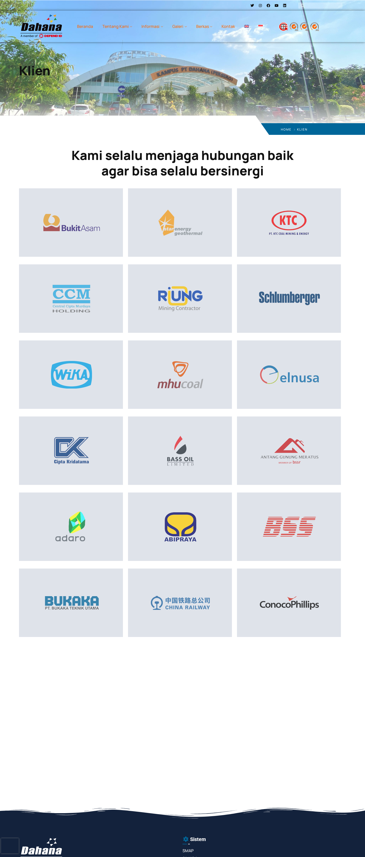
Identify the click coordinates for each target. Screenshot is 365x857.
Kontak (228, 26)
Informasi (150, 26)
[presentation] (10, 845)
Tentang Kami (115, 26)
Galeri (177, 26)
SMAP (188, 850)
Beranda (85, 26)
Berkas (202, 26)
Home (286, 129)
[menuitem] (246, 26)
